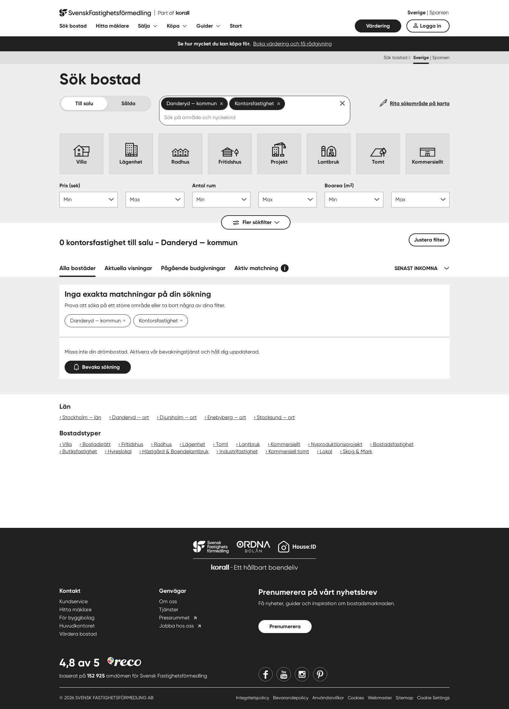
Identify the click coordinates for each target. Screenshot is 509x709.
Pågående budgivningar (193, 268)
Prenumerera (285, 626)
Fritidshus (132, 444)
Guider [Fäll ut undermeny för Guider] (204, 26)
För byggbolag (76, 618)
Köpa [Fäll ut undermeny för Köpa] (173, 26)
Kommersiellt (285, 444)
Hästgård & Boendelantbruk (175, 451)
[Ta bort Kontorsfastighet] (180, 321)
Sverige (417, 12)
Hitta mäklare (112, 26)
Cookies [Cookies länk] (356, 697)
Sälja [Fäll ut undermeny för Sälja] (144, 26)
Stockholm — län (81, 417)
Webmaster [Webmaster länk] (380, 697)
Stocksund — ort (276, 417)
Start (236, 26)
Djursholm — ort (178, 417)
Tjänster (168, 609)
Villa (67, 444)
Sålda (128, 103)
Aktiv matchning (256, 268)
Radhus (163, 444)
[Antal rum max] (287, 199)
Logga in (430, 26)
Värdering (378, 26)
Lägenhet (193, 444)
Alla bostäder (77, 268)
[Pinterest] (320, 674)
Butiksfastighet (79, 451)
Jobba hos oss (176, 626)
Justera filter (429, 240)
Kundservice (73, 601)
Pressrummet (174, 618)
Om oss (168, 601)
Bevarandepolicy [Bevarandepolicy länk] (291, 697)
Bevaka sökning (98, 365)
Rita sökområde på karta (420, 103)
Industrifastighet (238, 451)
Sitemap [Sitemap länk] (405, 697)
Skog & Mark (357, 451)
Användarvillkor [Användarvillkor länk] (328, 697)
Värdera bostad (78, 634)
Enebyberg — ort (226, 417)
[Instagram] (302, 674)
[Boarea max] (420, 199)
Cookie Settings (433, 697)
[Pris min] (88, 199)
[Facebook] (265, 674)
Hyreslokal (119, 451)
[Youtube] (284, 674)
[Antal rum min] (221, 199)
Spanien (439, 12)
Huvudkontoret (77, 626)
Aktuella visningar (128, 268)
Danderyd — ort (130, 417)
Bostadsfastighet (393, 444)
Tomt (222, 444)
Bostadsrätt (96, 444)
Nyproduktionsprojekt (336, 444)
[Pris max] (155, 199)
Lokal (326, 451)
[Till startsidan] (124, 13)
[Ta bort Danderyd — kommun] (123, 321)
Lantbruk (249, 444)
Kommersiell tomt (288, 451)
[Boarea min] (354, 199)
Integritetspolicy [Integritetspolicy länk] (253, 697)
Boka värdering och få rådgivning (292, 44)
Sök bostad (73, 26)
